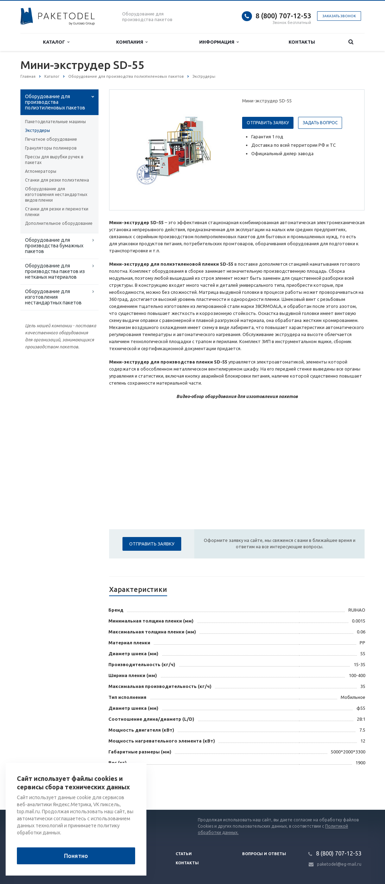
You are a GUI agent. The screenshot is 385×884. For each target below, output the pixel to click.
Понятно (76, 856)
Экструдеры (37, 130)
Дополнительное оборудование (59, 223)
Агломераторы (40, 171)
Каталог (56, 42)
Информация (219, 42)
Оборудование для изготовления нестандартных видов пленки (56, 194)
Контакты (302, 41)
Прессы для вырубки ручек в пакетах (54, 159)
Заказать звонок (339, 16)
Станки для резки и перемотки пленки (56, 212)
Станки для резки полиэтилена (57, 180)
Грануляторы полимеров (50, 148)
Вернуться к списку (43, 787)
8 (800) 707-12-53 (283, 16)
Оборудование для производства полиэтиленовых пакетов (55, 102)
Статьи (184, 854)
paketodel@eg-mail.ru (339, 864)
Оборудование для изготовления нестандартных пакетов (53, 297)
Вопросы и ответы (264, 854)
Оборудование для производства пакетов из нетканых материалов (55, 271)
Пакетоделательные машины (55, 121)
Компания (131, 42)
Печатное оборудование (51, 139)
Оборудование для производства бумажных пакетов (54, 245)
